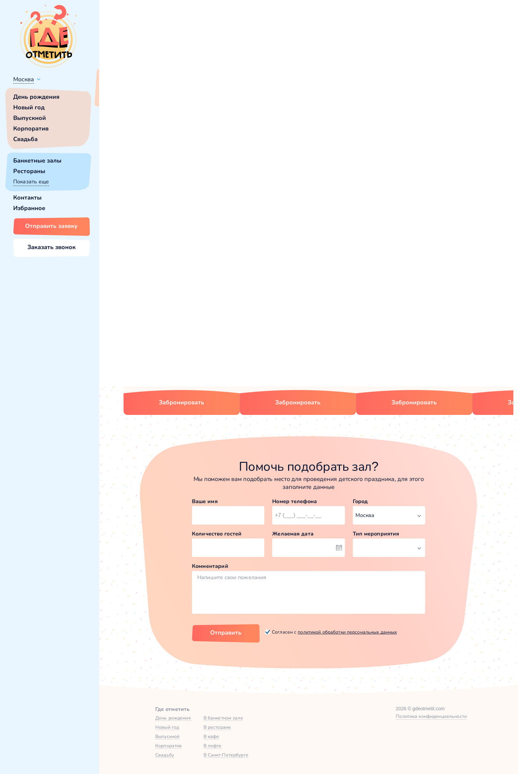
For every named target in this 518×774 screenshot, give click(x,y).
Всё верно (118, 94)
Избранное (29, 208)
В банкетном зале (223, 717)
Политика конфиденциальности (431, 716)
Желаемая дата (293, 533)
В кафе (211, 736)
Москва (23, 79)
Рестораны (29, 171)
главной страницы (364, 180)
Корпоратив (31, 128)
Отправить (225, 632)
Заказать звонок (51, 247)
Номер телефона (294, 501)
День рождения (36, 96)
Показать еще (31, 181)
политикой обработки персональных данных (347, 632)
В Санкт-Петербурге (226, 754)
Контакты (27, 197)
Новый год (29, 107)
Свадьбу (164, 754)
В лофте (213, 745)
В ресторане (217, 727)
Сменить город (158, 94)
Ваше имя (205, 501)
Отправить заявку (51, 226)
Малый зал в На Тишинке (401, 330)
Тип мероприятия (376, 533)
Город (360, 501)
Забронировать (181, 402)
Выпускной (29, 118)
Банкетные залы (37, 160)
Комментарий (210, 566)
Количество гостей (216, 533)
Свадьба (25, 139)
